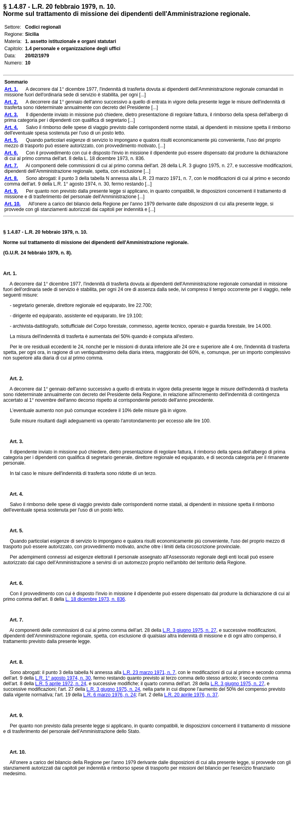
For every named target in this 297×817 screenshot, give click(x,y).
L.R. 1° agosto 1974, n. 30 (63, 678)
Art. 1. (10, 273)
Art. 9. (13, 715)
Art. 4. (13, 494)
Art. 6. (13, 583)
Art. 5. (13, 531)
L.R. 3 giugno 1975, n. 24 (113, 689)
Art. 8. (13, 662)
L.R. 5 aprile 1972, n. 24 (60, 683)
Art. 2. (13, 378)
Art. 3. (13, 441)
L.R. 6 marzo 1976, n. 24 (109, 695)
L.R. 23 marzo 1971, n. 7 (149, 672)
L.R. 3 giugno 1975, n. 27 (189, 630)
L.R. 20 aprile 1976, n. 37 (191, 695)
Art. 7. (13, 620)
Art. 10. (14, 752)
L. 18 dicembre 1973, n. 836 (95, 599)
